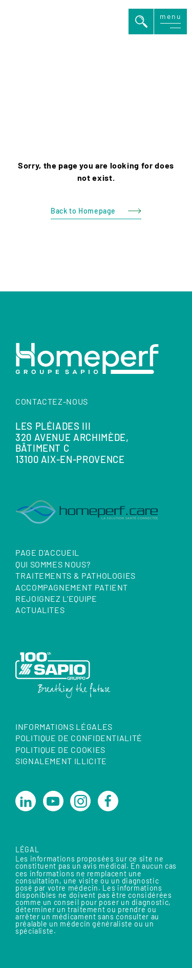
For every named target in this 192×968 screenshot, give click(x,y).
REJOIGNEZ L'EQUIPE (56, 598)
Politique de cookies (60, 749)
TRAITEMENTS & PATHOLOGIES (75, 575)
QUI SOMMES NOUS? (52, 564)
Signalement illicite (61, 761)
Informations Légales (64, 726)
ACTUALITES (40, 610)
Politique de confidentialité (78, 738)
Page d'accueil (47, 553)
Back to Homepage (83, 210)
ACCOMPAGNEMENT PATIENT (71, 587)
